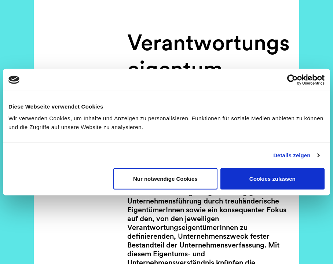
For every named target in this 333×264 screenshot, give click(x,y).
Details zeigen (291, 155)
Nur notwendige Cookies (165, 178)
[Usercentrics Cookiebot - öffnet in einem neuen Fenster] (292, 79)
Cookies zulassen (272, 178)
